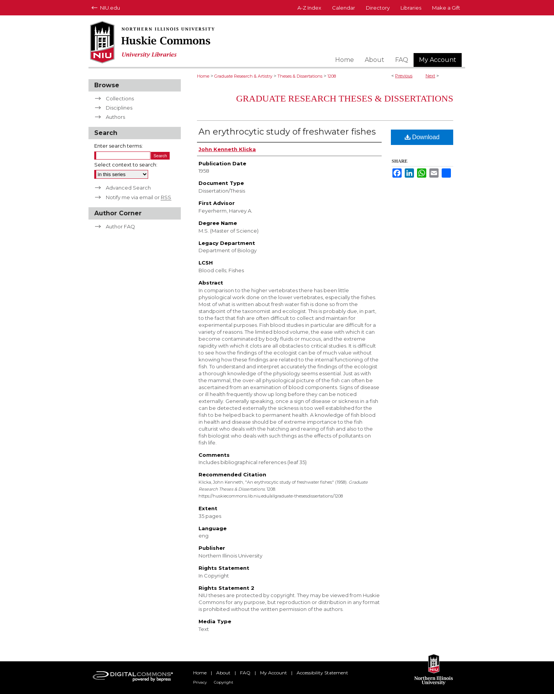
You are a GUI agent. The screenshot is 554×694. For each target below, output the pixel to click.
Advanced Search (128, 188)
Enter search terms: (118, 146)
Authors (115, 117)
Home (203, 76)
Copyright (223, 682)
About (223, 673)
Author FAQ (120, 226)
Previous (403, 75)
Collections (120, 98)
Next (430, 75)
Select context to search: (125, 164)
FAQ (245, 673)
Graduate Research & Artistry (243, 76)
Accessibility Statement (322, 673)
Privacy (200, 682)
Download (422, 137)
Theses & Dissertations (299, 76)
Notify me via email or (138, 197)
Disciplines (119, 108)
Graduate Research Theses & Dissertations (344, 98)
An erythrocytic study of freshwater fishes (287, 131)
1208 (331, 76)
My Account (273, 673)
